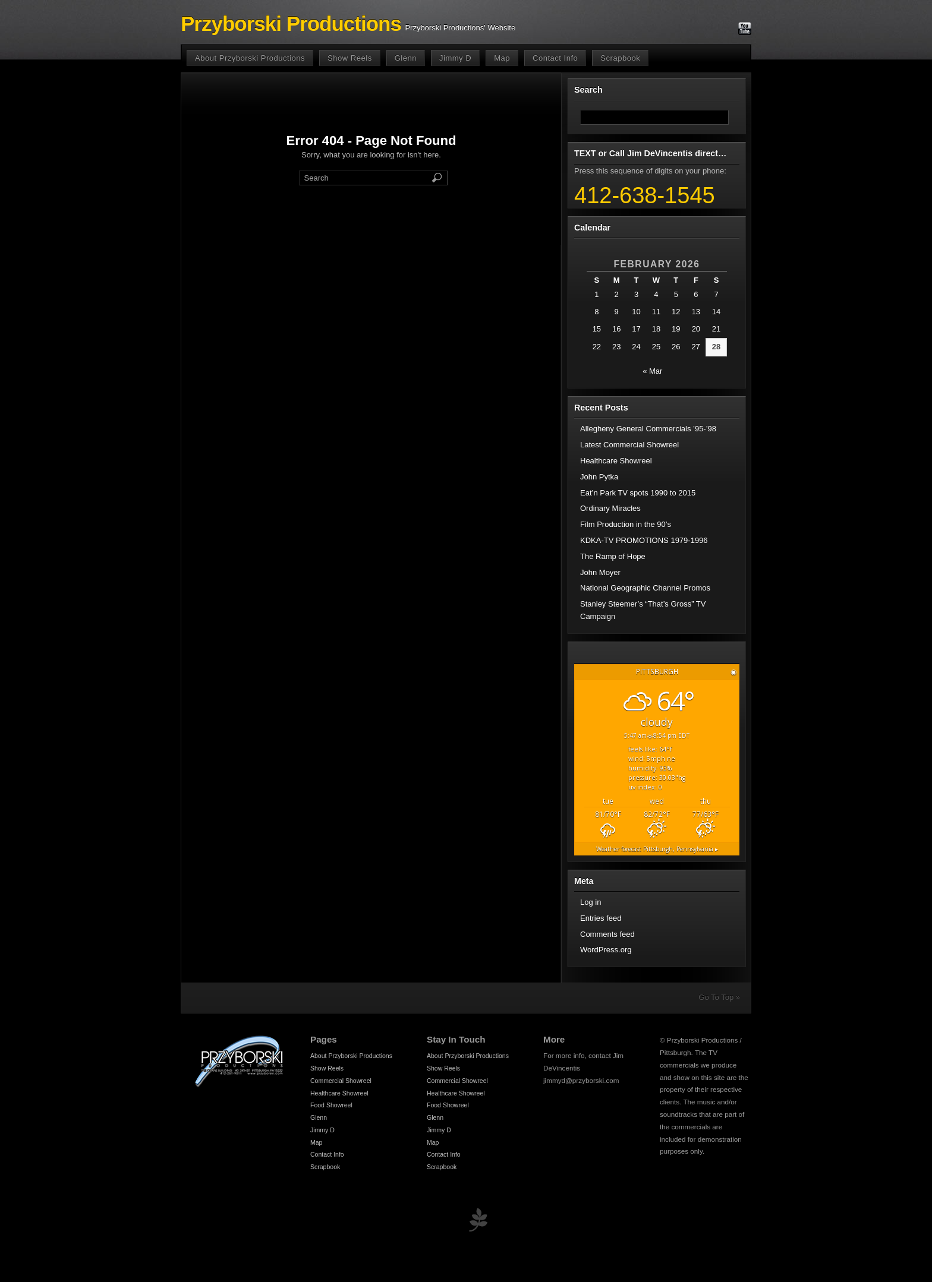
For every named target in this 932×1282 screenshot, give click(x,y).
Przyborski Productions (291, 23)
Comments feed (607, 934)
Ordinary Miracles (610, 508)
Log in (590, 902)
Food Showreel (331, 1105)
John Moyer (600, 572)
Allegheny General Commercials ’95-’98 (648, 428)
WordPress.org (605, 949)
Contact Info (555, 57)
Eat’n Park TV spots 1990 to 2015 (637, 492)
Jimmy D (455, 57)
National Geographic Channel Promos (645, 587)
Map (502, 57)
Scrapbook (620, 57)
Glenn (406, 57)
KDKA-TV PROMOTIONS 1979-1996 (644, 540)
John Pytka (599, 476)
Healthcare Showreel (616, 460)
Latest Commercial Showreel (629, 444)
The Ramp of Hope (613, 556)
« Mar (652, 371)
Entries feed (600, 918)
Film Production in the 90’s (625, 524)
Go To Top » (719, 997)
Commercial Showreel (340, 1080)
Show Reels (350, 57)
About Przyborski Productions (250, 57)
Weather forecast (657, 849)
